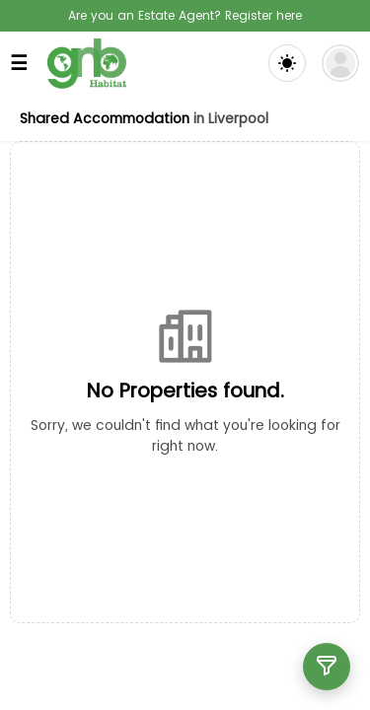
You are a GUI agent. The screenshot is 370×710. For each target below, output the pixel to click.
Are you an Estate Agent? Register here (185, 15)
